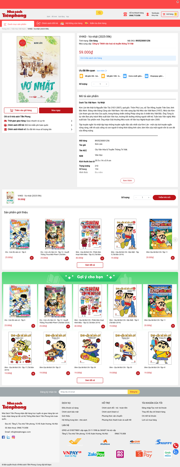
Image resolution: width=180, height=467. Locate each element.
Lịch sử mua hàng (149, 420)
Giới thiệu (66, 416)
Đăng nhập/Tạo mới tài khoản (154, 408)
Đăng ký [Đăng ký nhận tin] (133, 392)
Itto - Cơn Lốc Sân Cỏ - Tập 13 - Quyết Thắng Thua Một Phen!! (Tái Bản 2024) (54, 254)
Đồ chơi (54, 16)
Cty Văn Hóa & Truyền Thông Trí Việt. (111, 149)
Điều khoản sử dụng (70, 408)
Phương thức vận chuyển (112, 416)
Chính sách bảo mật (70, 412)
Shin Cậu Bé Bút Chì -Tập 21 (50, 367)
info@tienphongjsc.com (21, 432)
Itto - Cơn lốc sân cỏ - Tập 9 (15, 252)
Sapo (49, 465)
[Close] (177, 2)
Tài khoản (155, 13)
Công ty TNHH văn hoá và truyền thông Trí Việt (112, 44)
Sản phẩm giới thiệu (16, 212)
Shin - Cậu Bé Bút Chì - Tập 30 (120, 367)
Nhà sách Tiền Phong (27, 465)
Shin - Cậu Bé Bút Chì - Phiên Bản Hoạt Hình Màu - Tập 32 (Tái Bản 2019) (88, 254)
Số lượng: (83, 84)
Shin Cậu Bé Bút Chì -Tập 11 (157, 252)
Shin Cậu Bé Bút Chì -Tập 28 (85, 367)
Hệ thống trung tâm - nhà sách (74, 420)
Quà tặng (61, 16)
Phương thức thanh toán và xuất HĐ (116, 420)
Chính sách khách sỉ (110, 412)
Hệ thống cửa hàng (74, 23)
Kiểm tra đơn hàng (98, 23)
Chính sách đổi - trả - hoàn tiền (114, 408)
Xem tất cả (90, 265)
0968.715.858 (134, 15)
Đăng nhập (155, 15)
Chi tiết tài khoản (149, 416)
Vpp (67, 16)
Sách (48, 16)
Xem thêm (127, 180)
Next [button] (175, 239)
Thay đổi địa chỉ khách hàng (153, 412)
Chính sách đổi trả (50, 23)
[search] (99, 12)
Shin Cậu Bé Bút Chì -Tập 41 (155, 367)
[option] (19, 239)
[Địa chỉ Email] (99, 392)
